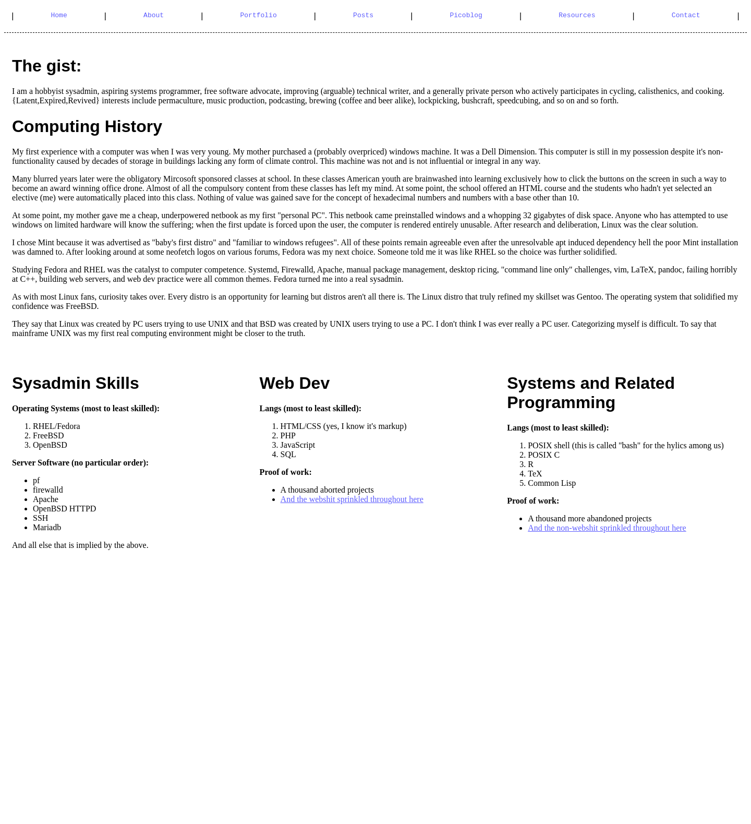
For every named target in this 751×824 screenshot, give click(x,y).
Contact (686, 16)
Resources (577, 16)
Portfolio (258, 16)
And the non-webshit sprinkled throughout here (607, 527)
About (153, 16)
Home (59, 16)
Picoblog (466, 16)
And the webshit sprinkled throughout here (352, 499)
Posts (363, 16)
